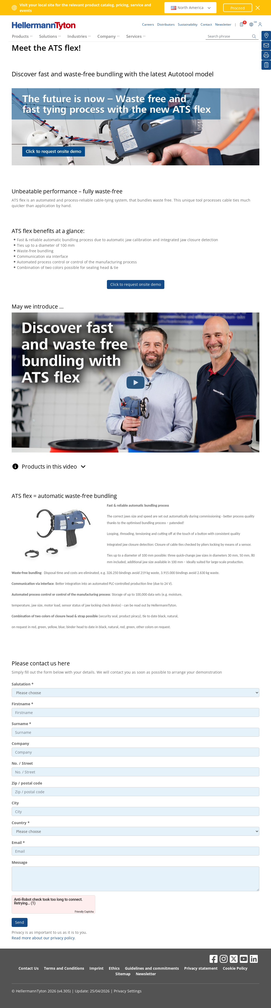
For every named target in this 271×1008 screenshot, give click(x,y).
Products (20, 36)
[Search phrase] (232, 36)
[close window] (258, 8)
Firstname (22, 703)
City (15, 802)
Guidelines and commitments (152, 968)
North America (191, 7)
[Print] (266, 55)
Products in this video (53, 466)
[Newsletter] (266, 45)
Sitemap (122, 973)
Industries (77, 36)
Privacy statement (201, 968)
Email (18, 842)
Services (134, 36)
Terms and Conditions (64, 968)
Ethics (114, 968)
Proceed (238, 8)
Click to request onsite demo (135, 284)
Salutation (23, 684)
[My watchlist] (266, 65)
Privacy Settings (128, 990)
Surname (21, 723)
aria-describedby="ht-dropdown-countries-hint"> (135, 831)
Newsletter (146, 973)
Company (106, 36)
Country (21, 822)
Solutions (48, 36)
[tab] (135, 464)
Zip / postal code (27, 783)
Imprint (96, 968)
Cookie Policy (235, 968)
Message (19, 862)
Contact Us (29, 968)
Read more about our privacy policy (43, 937)
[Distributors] (266, 35)
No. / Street (22, 763)
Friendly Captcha (84, 911)
